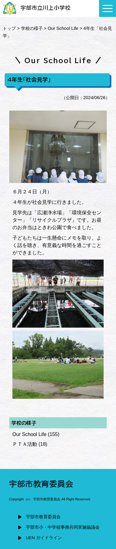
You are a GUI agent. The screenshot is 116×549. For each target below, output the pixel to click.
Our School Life (63, 28)
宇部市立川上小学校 (36, 7)
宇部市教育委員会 (43, 517)
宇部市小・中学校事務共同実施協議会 (63, 527)
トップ (9, 28)
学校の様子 (32, 28)
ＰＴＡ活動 (24, 444)
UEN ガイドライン (44, 537)
